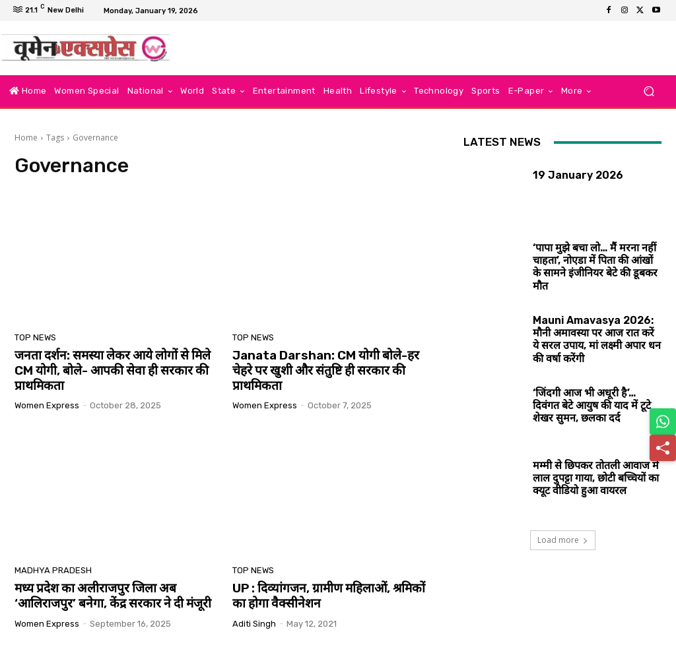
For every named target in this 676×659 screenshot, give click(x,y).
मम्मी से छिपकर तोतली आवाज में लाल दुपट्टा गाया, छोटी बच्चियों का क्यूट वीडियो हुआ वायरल (596, 478)
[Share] (663, 448)
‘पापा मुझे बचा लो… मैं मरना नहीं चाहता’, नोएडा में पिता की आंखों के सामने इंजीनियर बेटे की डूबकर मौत (595, 266)
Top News (35, 337)
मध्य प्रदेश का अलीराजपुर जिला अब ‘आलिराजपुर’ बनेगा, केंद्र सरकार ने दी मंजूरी (113, 596)
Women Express (47, 405)
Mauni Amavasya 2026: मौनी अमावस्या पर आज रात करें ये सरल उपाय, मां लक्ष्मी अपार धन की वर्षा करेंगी (597, 339)
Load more (562, 540)
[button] (648, 91)
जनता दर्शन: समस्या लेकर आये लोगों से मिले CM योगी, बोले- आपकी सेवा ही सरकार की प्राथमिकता (113, 370)
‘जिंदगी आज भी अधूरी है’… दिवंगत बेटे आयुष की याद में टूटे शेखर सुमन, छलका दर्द (592, 405)
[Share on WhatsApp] (663, 421)
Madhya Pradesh (53, 570)
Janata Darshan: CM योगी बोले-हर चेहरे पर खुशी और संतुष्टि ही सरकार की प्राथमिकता (325, 370)
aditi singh (254, 624)
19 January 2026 (578, 175)
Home (26, 137)
